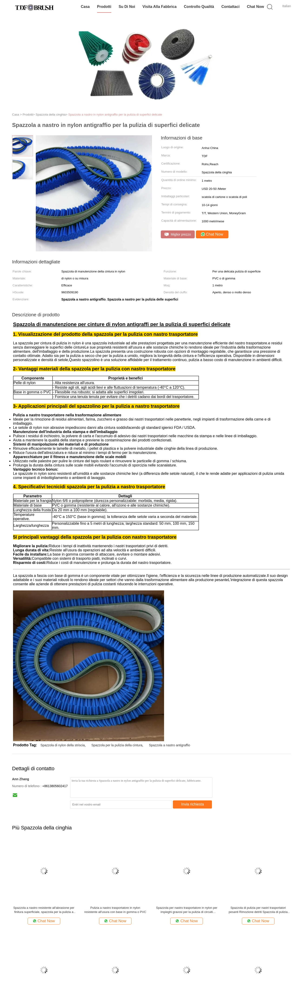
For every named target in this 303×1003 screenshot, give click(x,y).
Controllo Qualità (199, 7)
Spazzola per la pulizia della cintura (116, 745)
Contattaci (230, 7)
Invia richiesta (192, 804)
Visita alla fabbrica (159, 7)
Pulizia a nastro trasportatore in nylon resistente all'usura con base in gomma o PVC (115, 910)
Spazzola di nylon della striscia (62, 745)
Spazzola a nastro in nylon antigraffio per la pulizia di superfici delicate (115, 114)
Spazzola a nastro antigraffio (169, 745)
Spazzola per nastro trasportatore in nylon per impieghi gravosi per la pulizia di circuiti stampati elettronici (186, 910)
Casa (85, 7)
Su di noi (127, 7)
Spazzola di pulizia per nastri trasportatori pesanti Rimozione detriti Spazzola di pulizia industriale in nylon (258, 910)
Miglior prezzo (178, 234)
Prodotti (104, 7)
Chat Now (255, 7)
